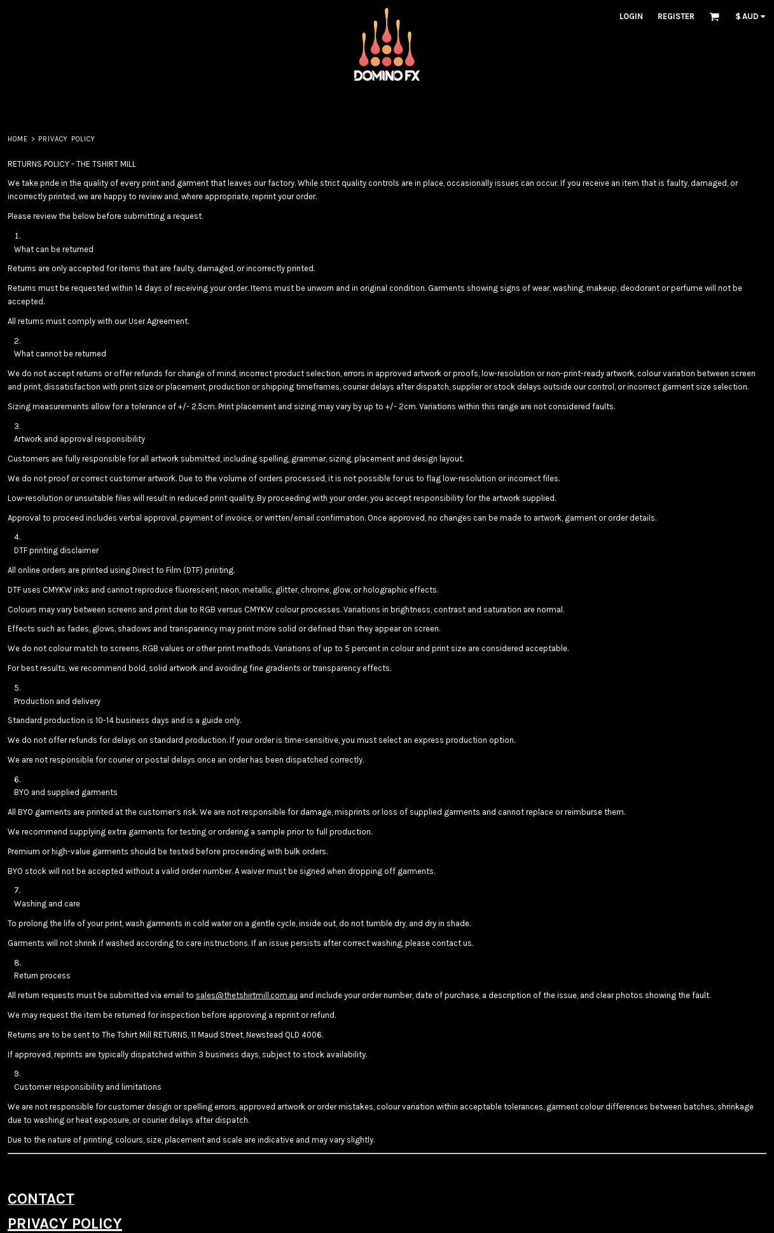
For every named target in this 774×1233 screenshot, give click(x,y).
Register (676, 16)
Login (631, 16)
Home (18, 139)
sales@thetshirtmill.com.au (247, 995)
